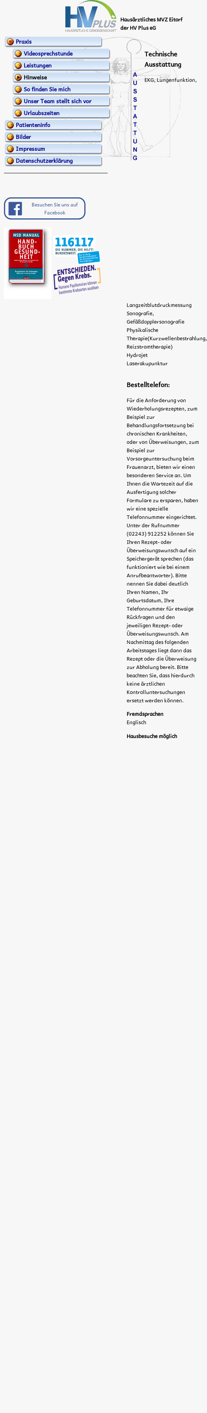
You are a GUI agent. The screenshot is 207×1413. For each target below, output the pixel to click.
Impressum (30, 148)
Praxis (24, 41)
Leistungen (37, 65)
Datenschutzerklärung (44, 160)
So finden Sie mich (47, 89)
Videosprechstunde (48, 53)
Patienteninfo (33, 124)
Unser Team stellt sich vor (57, 100)
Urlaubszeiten (41, 112)
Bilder (23, 136)
